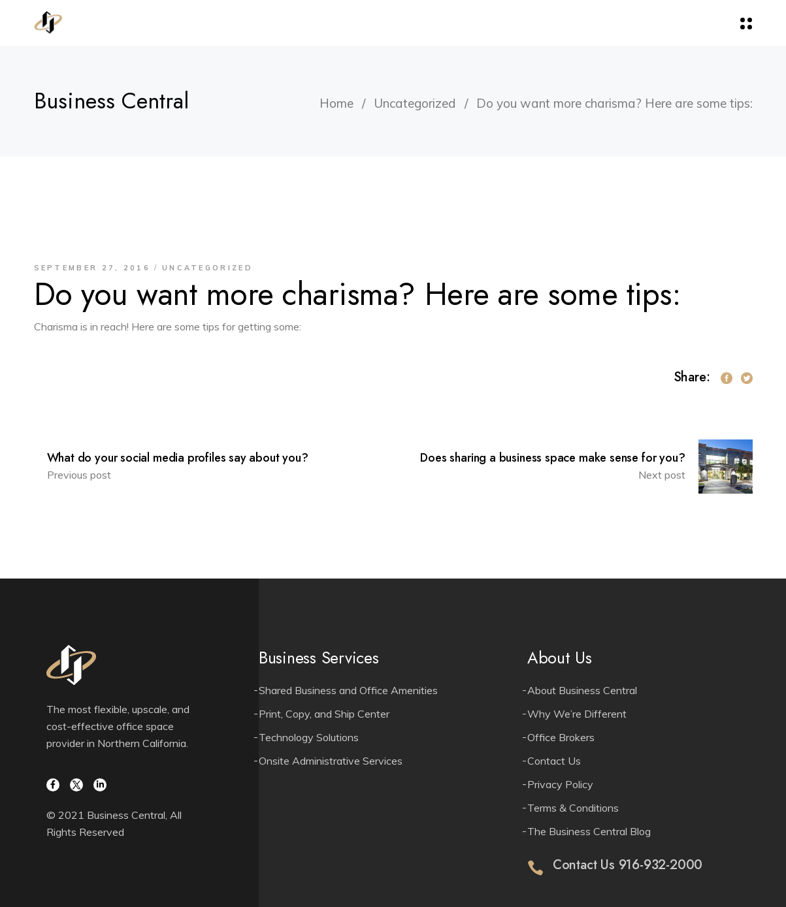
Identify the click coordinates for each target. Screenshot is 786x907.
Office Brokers (561, 737)
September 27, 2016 (92, 267)
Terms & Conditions (573, 807)
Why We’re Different (577, 713)
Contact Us (554, 760)
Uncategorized (415, 103)
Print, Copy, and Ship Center (324, 713)
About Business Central (582, 690)
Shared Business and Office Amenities (348, 690)
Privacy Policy (560, 784)
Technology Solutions (309, 737)
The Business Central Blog (589, 831)
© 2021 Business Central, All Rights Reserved (114, 823)
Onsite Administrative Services (330, 760)
